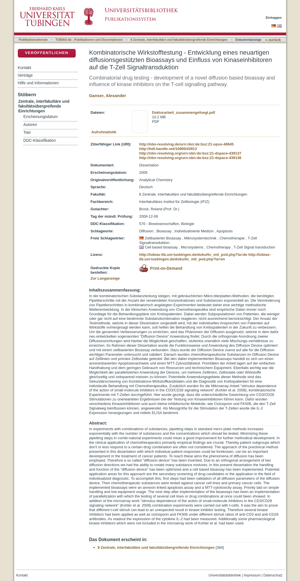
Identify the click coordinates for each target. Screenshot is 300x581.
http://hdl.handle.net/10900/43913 (168, 149)
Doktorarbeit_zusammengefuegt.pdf (183, 112)
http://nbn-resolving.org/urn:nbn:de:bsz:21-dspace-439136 (190, 158)
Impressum (252, 575)
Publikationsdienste (33, 39)
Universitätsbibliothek (224, 575)
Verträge (25, 75)
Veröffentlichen (46, 53)
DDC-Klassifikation (40, 140)
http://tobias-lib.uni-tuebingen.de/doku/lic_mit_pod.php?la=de (193, 254)
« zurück (273, 40)
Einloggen (274, 17)
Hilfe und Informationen (38, 83)
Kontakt (24, 67)
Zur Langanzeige (105, 278)
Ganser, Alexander (107, 95)
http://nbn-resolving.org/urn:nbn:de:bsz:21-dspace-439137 (190, 153)
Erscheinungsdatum (41, 117)
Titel (27, 132)
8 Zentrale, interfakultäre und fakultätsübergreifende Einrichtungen (179, 39)
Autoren (30, 125)
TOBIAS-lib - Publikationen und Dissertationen (89, 39)
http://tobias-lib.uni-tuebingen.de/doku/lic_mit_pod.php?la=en (205, 256)
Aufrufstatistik (103, 132)
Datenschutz (272, 575)
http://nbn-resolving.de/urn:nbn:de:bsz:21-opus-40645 (186, 144)
